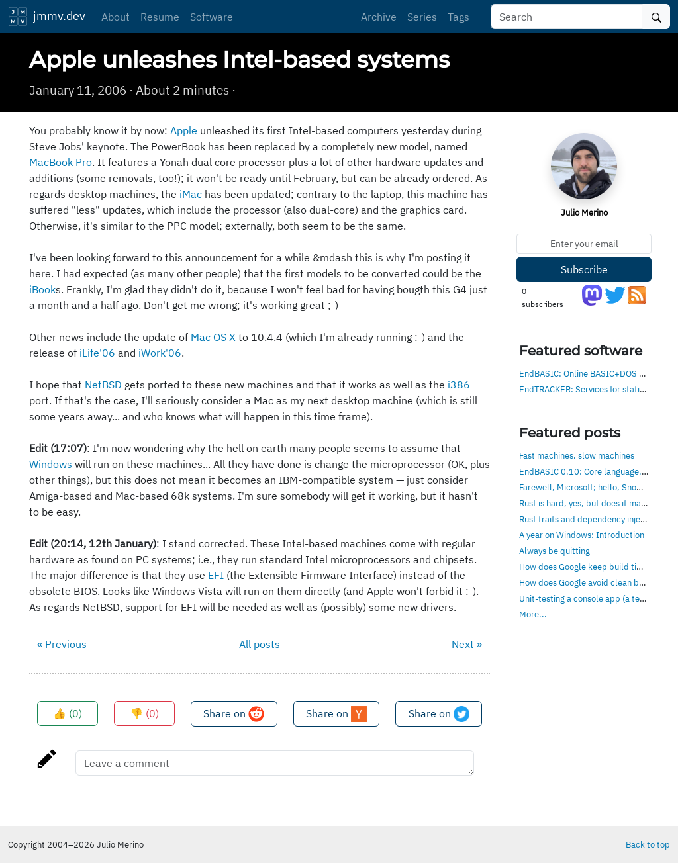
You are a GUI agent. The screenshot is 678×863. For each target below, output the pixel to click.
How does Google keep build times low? (595, 566)
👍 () (67, 713)
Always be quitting (554, 551)
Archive (379, 16)
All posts (259, 644)
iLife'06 (97, 352)
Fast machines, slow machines (576, 455)
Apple (183, 130)
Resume (159, 16)
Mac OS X (213, 336)
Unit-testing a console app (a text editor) (597, 598)
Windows (50, 464)
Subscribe (584, 269)
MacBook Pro (60, 162)
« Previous (62, 644)
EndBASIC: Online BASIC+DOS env (585, 373)
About (115, 16)
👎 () (144, 713)
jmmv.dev (46, 16)
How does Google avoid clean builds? (590, 582)
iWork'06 (159, 352)
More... (533, 614)
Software (211, 16)
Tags (458, 16)
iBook (42, 289)
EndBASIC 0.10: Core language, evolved (596, 471)
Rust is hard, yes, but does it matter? (589, 503)
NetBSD (103, 384)
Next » (467, 644)
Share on (233, 714)
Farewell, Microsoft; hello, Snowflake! (592, 487)
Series (422, 16)
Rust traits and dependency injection (589, 519)
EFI (216, 575)
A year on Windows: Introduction (581, 535)
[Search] (567, 16)
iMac (190, 194)
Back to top (648, 844)
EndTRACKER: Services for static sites (591, 389)
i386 (459, 384)
